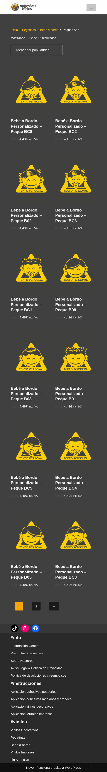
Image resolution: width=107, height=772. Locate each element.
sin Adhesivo (20, 760)
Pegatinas (29, 30)
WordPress (73, 767)
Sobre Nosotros (22, 660)
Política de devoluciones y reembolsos (38, 675)
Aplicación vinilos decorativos (32, 706)
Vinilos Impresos (23, 752)
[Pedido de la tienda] (37, 50)
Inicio (14, 30)
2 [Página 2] (36, 606)
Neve (30, 767)
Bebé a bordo (49, 30)
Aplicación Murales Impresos (32, 714)
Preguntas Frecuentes (27, 653)
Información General (25, 646)
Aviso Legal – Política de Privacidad (37, 668)
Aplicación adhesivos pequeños (33, 691)
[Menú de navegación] (91, 7)
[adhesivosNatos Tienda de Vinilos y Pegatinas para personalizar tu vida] (25, 7)
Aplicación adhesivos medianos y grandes (41, 699)
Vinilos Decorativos (24, 730)
